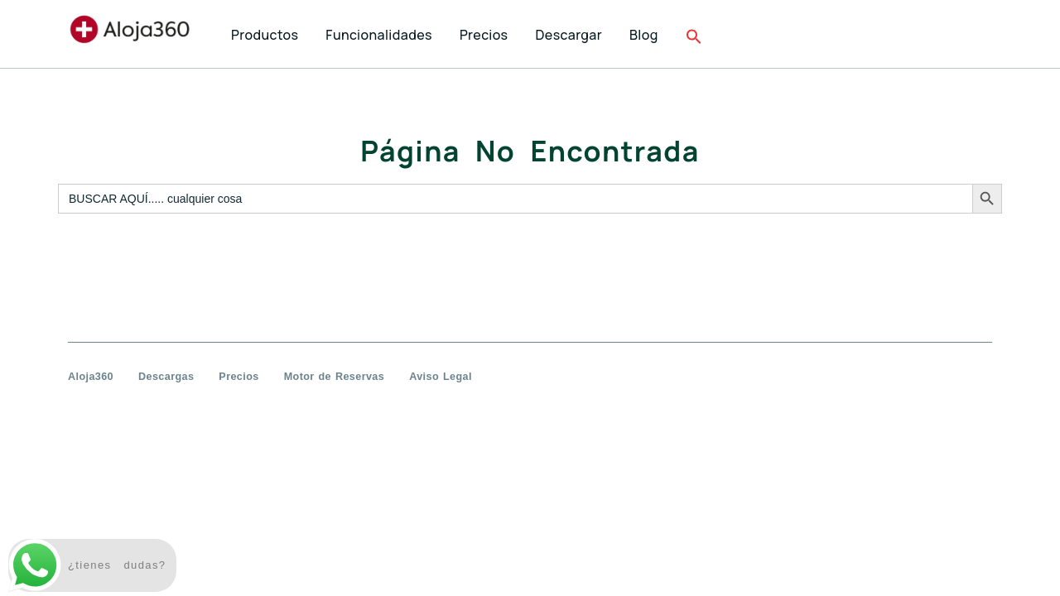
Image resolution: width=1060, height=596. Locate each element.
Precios (238, 376)
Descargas (166, 376)
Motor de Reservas (334, 376)
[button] (695, 35)
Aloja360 (90, 376)
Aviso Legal (440, 376)
